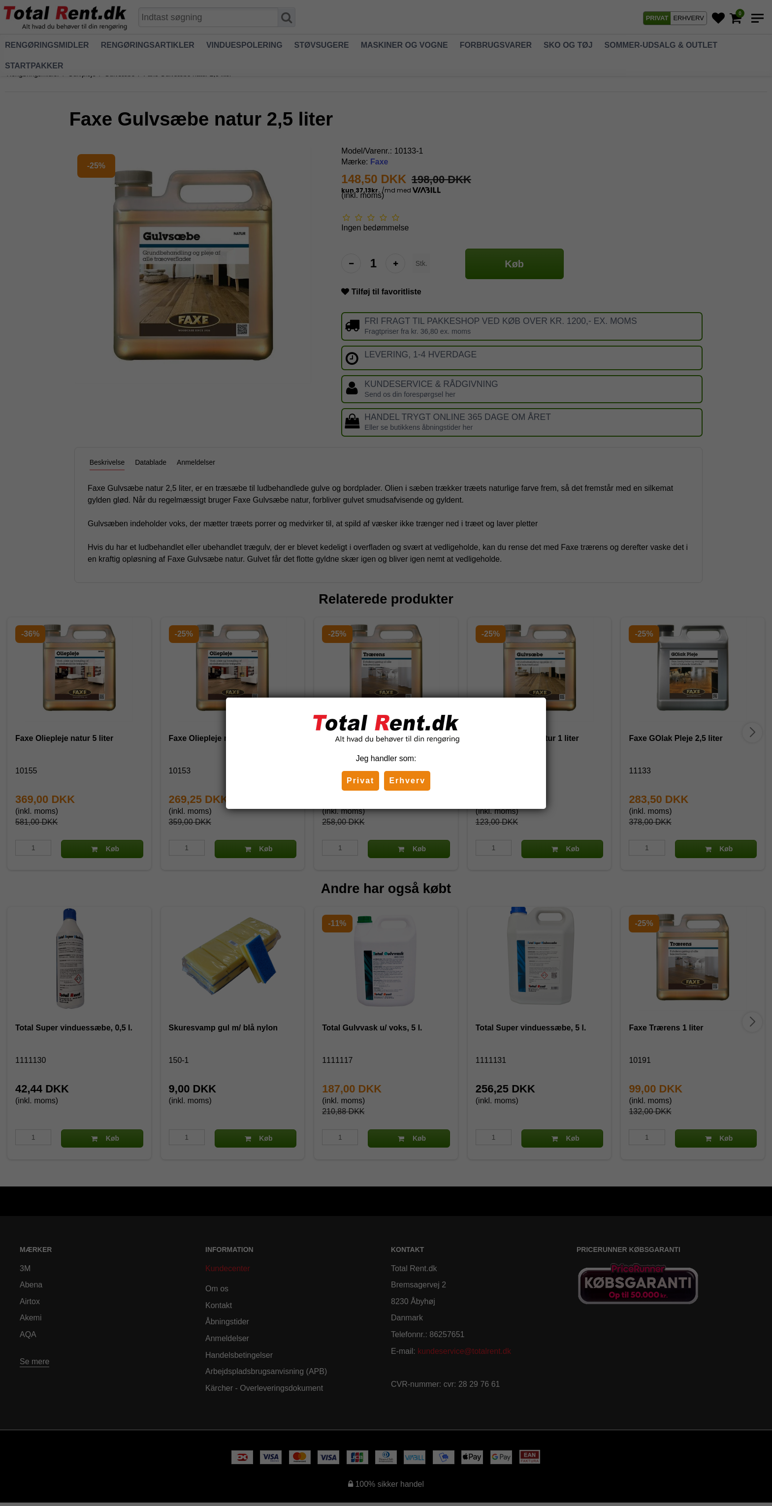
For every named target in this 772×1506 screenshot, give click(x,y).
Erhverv (407, 780)
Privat (360, 780)
